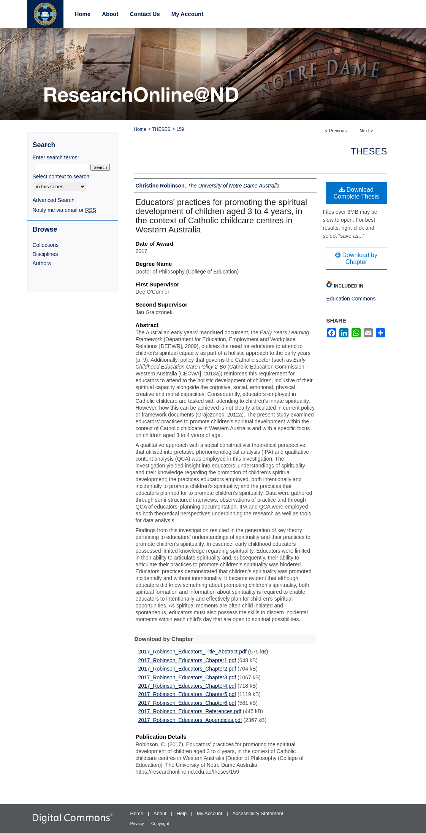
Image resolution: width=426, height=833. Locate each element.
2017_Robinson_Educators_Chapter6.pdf (187, 703)
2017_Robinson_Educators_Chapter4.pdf (187, 686)
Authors (42, 263)
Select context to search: (62, 176)
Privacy (137, 823)
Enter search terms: (56, 157)
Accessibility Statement (258, 813)
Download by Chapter (356, 258)
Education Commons (351, 299)
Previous (338, 131)
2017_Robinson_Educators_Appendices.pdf (190, 720)
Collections (46, 245)
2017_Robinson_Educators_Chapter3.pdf (187, 677)
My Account (210, 813)
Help (182, 813)
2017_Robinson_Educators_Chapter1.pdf (187, 660)
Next (364, 131)
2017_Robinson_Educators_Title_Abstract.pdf (192, 652)
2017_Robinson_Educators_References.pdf (190, 711)
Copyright (160, 823)
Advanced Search (54, 200)
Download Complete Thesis (356, 193)
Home (140, 129)
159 (180, 129)
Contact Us (145, 14)
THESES (161, 129)
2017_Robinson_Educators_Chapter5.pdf (187, 694)
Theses (368, 151)
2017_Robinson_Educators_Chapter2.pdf (187, 669)
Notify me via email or (64, 210)
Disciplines (45, 254)
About (161, 813)
